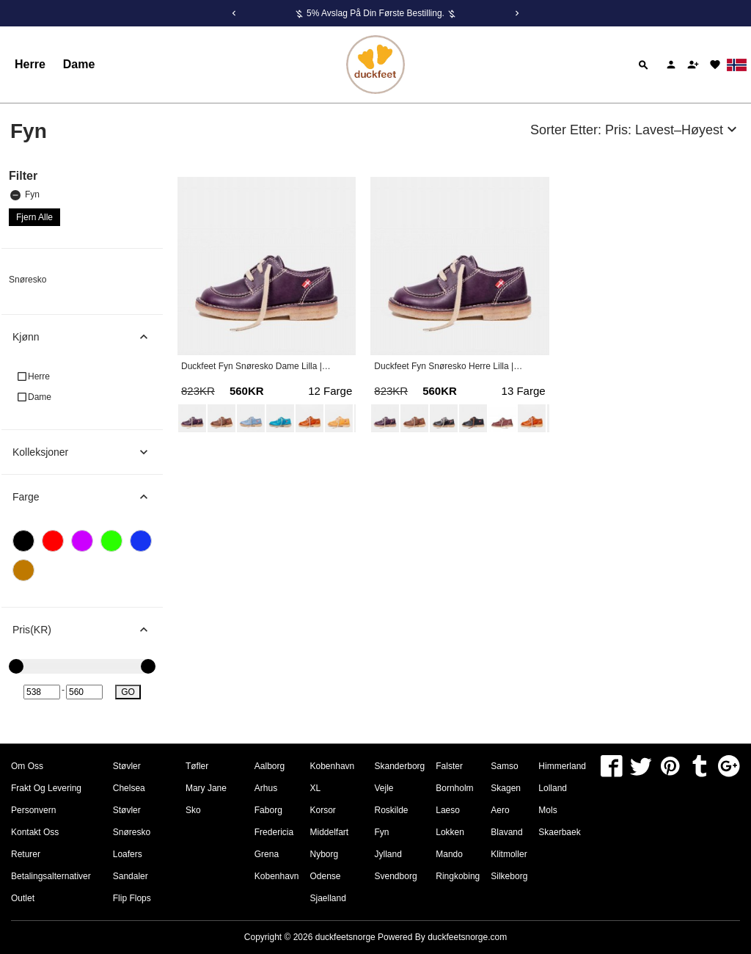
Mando (449, 854)
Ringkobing (458, 876)
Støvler (127, 766)
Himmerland (562, 766)
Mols (547, 810)
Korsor (323, 810)
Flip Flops (132, 898)
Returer (25, 854)
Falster (449, 766)
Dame (79, 64)
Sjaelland (328, 898)
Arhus (265, 788)
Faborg (268, 810)
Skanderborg (400, 766)
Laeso (448, 810)
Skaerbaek (559, 832)
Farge (87, 497)
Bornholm (454, 788)
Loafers (127, 854)
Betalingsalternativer (51, 876)
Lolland (552, 788)
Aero (500, 810)
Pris (87, 630)
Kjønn (87, 337)
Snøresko (27, 279)
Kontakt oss (35, 832)
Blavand (506, 832)
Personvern (33, 810)
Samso (504, 766)
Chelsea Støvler (129, 799)
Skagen (506, 788)
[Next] (517, 13)
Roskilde (392, 810)
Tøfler (197, 766)
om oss (27, 766)
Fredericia (273, 832)
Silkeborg (509, 876)
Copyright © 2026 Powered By (336, 937)
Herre (30, 64)
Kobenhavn (276, 876)
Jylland (388, 854)
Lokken (450, 832)
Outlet (22, 898)
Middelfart (329, 832)
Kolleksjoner (87, 452)
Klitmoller (509, 854)
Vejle (384, 788)
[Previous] (234, 13)
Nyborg (324, 854)
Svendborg (396, 876)
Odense (325, 876)
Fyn (25, 194)
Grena (266, 854)
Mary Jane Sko (206, 799)
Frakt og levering (46, 788)
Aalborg (269, 766)
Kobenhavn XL (332, 777)
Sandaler (130, 876)
